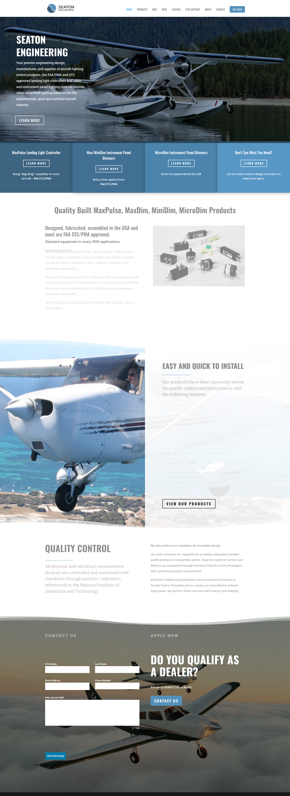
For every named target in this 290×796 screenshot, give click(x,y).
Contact (220, 9)
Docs (164, 9)
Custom (176, 9)
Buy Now (237, 9)
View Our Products (188, 503)
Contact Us (166, 701)
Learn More (28, 120)
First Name (51, 664)
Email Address (53, 680)
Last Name (101, 664)
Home (129, 9)
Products (142, 9)
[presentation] (68, 741)
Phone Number (103, 680)
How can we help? (54, 697)
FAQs (154, 9)
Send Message (55, 755)
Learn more (36, 163)
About (208, 9)
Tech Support (192, 9)
